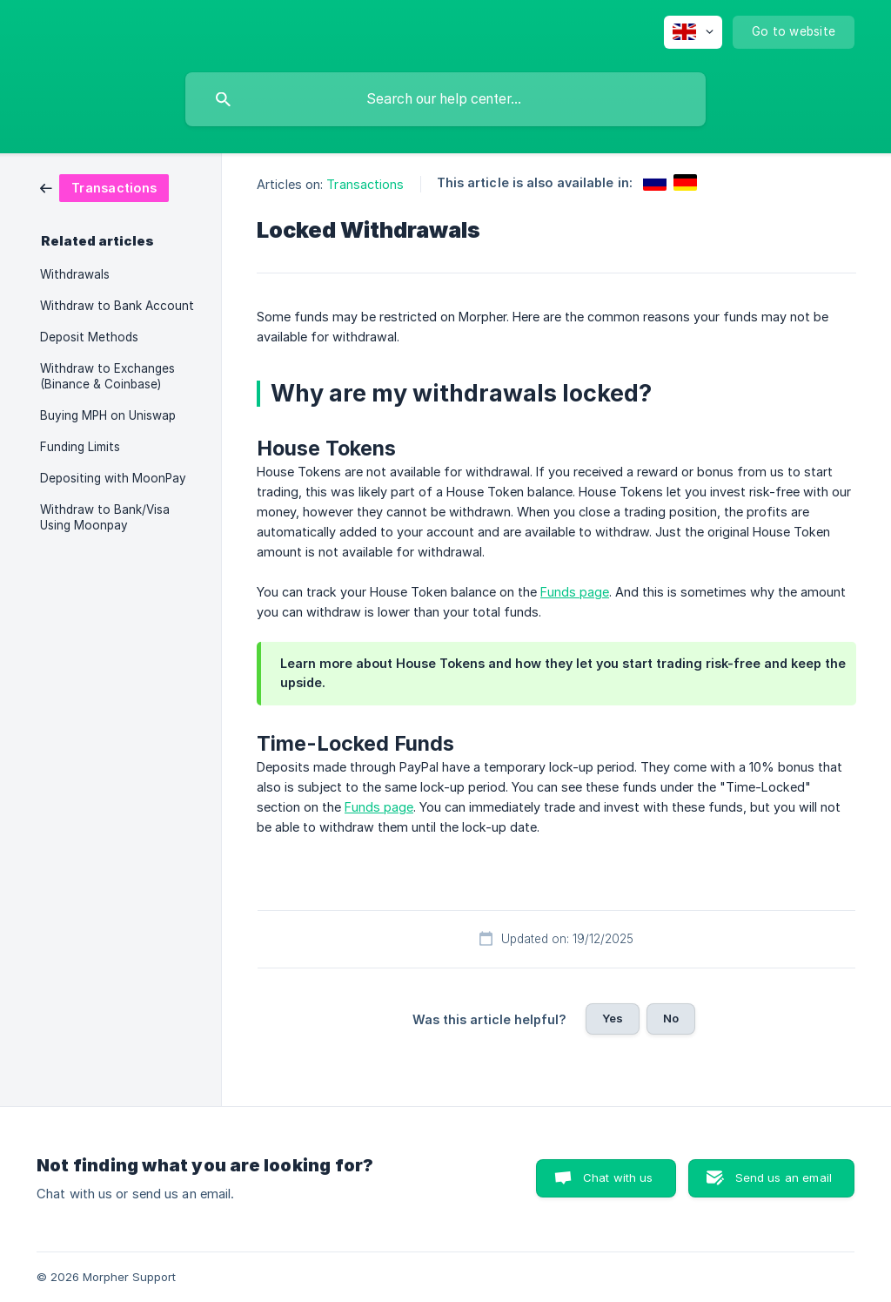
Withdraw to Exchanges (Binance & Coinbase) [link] (107, 376)
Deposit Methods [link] (89, 337)
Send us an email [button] (783, 1177)
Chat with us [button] (618, 1177)
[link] (104, 187)
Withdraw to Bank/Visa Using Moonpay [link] (105, 517)
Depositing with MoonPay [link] (113, 478)
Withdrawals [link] (75, 274)
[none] (693, 32)
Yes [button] (612, 1018)
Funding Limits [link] (80, 447)
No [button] (671, 1018)
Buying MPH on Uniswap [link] (108, 415)
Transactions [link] (365, 184)
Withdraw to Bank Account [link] (117, 306)
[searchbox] (445, 99)
